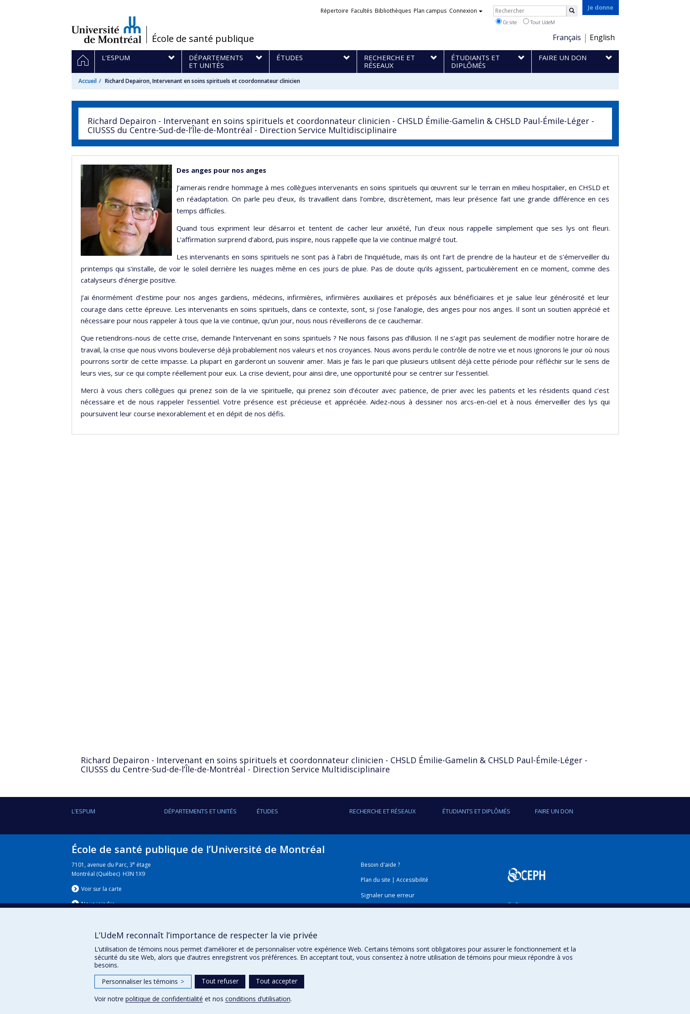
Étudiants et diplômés (476, 811)
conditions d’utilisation (258, 998)
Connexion (465, 11)
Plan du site (375, 880)
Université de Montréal (106, 29)
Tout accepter (276, 981)
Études (267, 811)
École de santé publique (203, 38)
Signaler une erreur (388, 895)
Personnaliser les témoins (143, 981)
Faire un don (554, 811)
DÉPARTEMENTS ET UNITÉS (200, 811)
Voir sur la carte (101, 889)
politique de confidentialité (164, 998)
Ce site (506, 22)
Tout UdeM (539, 22)
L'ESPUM (83, 811)
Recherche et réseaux (382, 811)
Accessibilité (412, 880)
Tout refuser (220, 981)
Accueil (87, 81)
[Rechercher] (571, 10)
